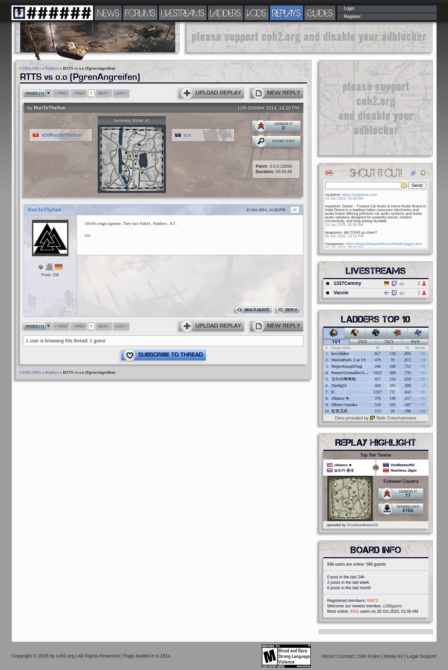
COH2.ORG (30, 68)
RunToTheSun (50, 107)
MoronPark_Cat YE (348, 360)
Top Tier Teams (375, 455)
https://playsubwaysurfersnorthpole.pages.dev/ (384, 244)
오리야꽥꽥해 (343, 379)
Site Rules (369, 656)
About (328, 656)
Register (352, 16)
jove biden (340, 353)
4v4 (415, 342)
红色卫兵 (339, 411)
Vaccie (341, 292)
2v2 (362, 342)
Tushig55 (339, 385)
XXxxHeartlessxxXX (362, 525)
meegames (334, 244)
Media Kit (394, 656)
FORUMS (140, 13)
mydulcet (332, 195)
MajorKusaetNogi (347, 366)
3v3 (388, 342)
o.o (187, 135)
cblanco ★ (340, 398)
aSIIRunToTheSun (61, 135)
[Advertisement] (309, 37)
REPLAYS (286, 13)
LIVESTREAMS (182, 13)
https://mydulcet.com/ (359, 195)
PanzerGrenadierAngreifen (355, 372)
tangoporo (333, 232)
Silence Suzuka (344, 404)
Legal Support (421, 656)
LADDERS (225, 13)
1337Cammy (347, 283)
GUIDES (319, 13)
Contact (347, 656)
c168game (392, 606)
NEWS (108, 13)
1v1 (336, 342)
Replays (52, 68)
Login (349, 8)
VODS (256, 13)
